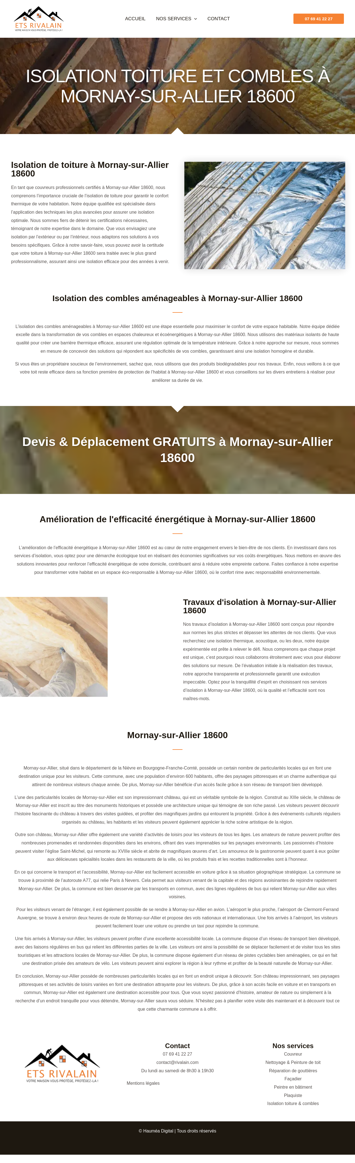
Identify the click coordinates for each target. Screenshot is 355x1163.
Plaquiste (293, 1095)
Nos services (176, 18)
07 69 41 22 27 (177, 1054)
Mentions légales (143, 1083)
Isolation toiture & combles (293, 1103)
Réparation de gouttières (293, 1070)
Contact (217, 18)
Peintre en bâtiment (293, 1087)
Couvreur (293, 1054)
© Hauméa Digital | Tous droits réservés (177, 1131)
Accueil (136, 18)
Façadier (293, 1078)
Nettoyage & (278, 1062)
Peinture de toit (306, 1062)
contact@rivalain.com (177, 1062)
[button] (194, 18)
